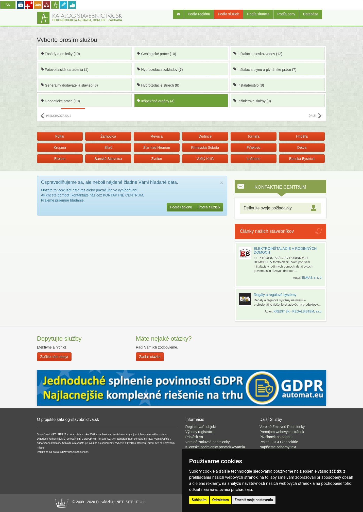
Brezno (59, 159)
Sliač (108, 147)
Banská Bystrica (302, 159)
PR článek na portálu (276, 437)
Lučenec (253, 159)
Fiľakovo (253, 147)
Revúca (157, 136)
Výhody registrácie (200, 432)
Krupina (60, 147)
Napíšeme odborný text (278, 447)
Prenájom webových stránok (282, 432)
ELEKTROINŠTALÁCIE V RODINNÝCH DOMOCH (285, 250)
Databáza (310, 14)
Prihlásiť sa (194, 437)
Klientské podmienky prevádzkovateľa (215, 447)
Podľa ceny (286, 14)
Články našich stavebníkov (267, 231)
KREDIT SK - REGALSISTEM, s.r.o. (298, 311)
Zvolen (156, 159)
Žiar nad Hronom (156, 147)
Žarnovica (108, 136)
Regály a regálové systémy (275, 295)
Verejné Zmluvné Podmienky (282, 427)
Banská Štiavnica (108, 159)
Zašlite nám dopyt (54, 357)
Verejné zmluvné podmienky (207, 442)
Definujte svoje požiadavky (268, 208)
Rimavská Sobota (205, 147)
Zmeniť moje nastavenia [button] (253, 500)
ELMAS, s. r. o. (312, 277)
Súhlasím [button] (199, 500)
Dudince (205, 136)
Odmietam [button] (220, 500)
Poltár (60, 136)
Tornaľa (254, 136)
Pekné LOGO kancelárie (279, 442)
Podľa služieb (228, 14)
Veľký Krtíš (205, 159)
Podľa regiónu (199, 14)
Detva (302, 147)
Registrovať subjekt (200, 427)
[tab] (280, 208)
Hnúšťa (302, 136)
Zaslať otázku (150, 357)
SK (8, 5)
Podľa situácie (258, 14)
